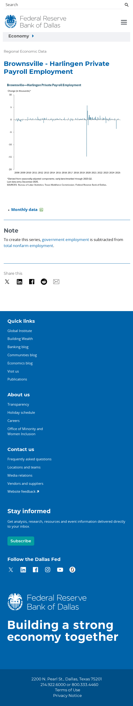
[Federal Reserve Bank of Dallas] (36, 21)
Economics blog (20, 363)
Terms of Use (67, 690)
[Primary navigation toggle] (123, 22)
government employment (65, 239)
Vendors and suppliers (25, 483)
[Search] (63, 5)
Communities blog (22, 355)
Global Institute (19, 330)
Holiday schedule (21, 412)
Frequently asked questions (29, 459)
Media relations (19, 475)
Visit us (13, 371)
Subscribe (20, 541)
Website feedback (21, 491)
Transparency (18, 404)
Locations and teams (24, 467)
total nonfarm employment (28, 245)
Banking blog (17, 346)
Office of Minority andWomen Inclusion (25, 431)
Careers (13, 420)
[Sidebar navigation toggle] (66, 37)
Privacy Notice (67, 696)
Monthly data (24, 209)
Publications (17, 379)
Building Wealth (20, 338)
